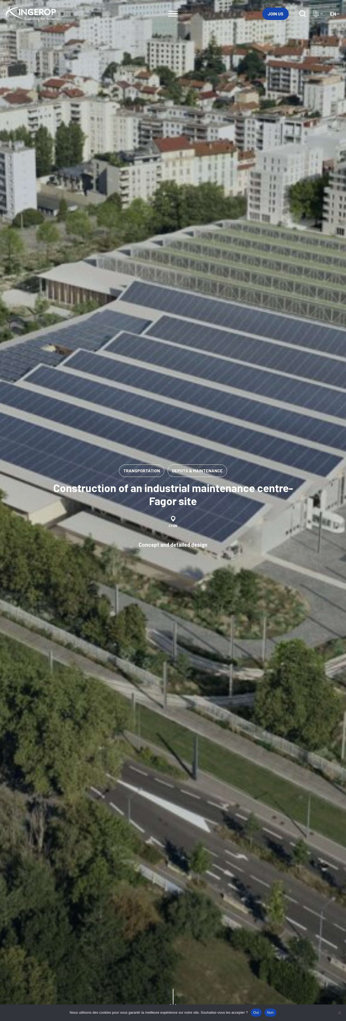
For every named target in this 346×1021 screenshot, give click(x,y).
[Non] (339, 1012)
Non (270, 1012)
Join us (275, 13)
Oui (256, 1012)
